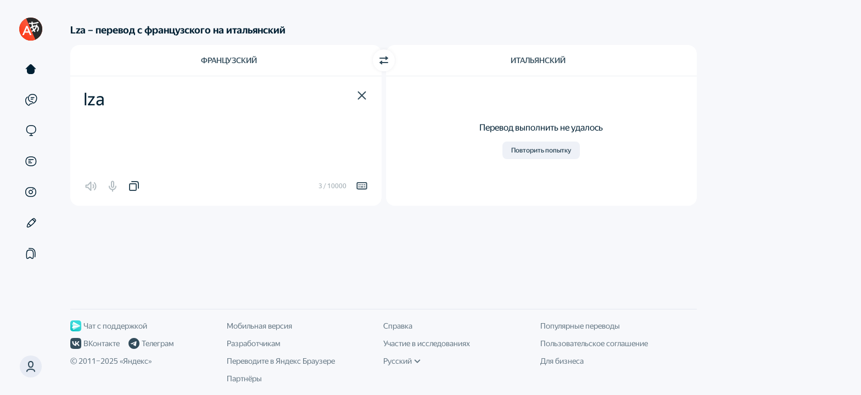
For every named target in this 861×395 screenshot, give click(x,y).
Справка (397, 325)
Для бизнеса (562, 361)
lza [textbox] (94, 99)
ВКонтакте (95, 343)
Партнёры (244, 378)
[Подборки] (31, 253)
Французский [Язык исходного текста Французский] (229, 60)
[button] (362, 95)
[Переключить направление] (384, 60)
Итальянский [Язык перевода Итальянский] (538, 60)
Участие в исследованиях (426, 343)
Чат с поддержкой (108, 325)
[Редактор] (31, 223)
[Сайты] (31, 131)
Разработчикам (253, 343)
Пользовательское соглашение (594, 343)
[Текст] (31, 69)
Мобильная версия (259, 325)
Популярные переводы (580, 325)
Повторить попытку (541, 150)
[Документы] (31, 161)
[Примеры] (31, 100)
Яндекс (135, 361)
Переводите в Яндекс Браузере (281, 361)
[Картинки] (31, 192)
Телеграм (151, 343)
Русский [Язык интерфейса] (402, 361)
